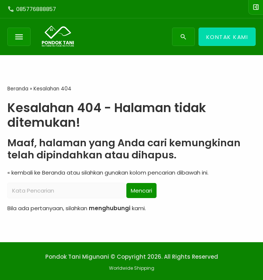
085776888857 (31, 9)
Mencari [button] (141, 190)
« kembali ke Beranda (36, 172)
